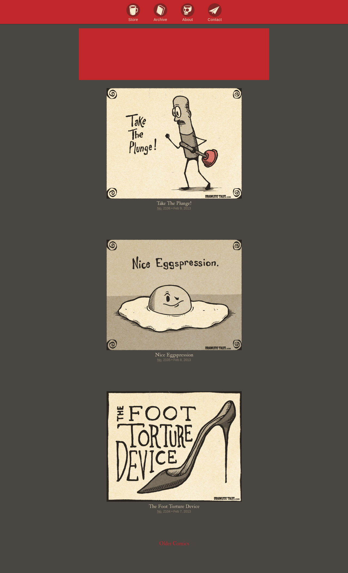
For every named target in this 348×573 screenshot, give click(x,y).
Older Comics (174, 543)
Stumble (174, 219)
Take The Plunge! (174, 203)
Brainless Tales (174, 54)
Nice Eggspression (174, 355)
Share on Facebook (143, 219)
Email (205, 219)
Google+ (184, 219)
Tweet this (153, 219)
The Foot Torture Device (174, 506)
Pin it (163, 219)
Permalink (194, 219)
